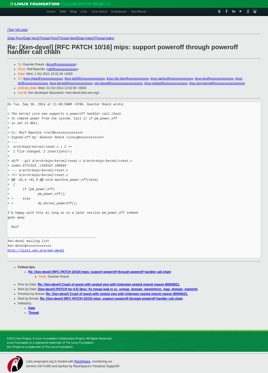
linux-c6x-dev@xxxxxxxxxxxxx (127, 78)
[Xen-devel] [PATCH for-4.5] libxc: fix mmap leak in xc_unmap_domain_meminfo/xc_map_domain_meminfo (118, 289)
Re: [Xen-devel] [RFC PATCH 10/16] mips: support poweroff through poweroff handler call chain (99, 272)
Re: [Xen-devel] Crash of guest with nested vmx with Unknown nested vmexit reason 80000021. (109, 284)
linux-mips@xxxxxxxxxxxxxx (43, 78)
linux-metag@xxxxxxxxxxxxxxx (165, 83)
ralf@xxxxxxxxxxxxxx (62, 69)
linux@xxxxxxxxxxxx (61, 64)
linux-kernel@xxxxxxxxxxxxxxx (71, 83)
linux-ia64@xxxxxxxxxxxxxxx (85, 78)
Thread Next (67, 38)
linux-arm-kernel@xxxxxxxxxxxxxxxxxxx (217, 83)
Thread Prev (48, 38)
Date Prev (15, 38)
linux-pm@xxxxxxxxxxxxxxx (214, 78)
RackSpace (82, 361)
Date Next (31, 38)
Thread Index (104, 38)
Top (10, 30)
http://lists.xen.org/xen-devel (36, 250)
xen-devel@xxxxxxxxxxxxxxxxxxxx (118, 83)
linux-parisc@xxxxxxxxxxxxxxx (172, 78)
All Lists (21, 30)
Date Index (85, 38)
